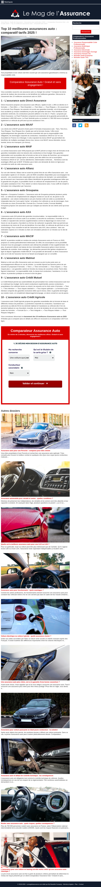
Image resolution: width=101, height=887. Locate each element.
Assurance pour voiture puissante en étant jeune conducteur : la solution (29, 730)
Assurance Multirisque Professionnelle (82, 47)
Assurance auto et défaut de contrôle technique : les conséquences (27, 776)
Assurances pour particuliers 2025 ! (35, 22)
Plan (76, 884)
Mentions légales (68, 884)
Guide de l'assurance (16, 22)
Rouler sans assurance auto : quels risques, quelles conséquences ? (27, 823)
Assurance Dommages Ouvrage (85, 52)
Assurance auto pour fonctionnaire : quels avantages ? (22, 590)
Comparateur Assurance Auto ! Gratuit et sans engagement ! (35, 83)
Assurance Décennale (82, 50)
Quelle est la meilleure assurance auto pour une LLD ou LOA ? (25, 544)
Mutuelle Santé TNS (81, 57)
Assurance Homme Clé (82, 54)
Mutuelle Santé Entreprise (83, 55)
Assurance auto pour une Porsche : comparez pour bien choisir (25, 450)
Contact (81, 884)
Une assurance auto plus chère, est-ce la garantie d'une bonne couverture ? (30, 682)
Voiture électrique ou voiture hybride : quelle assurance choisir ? (26, 636)
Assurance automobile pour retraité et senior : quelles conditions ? (27, 498)
